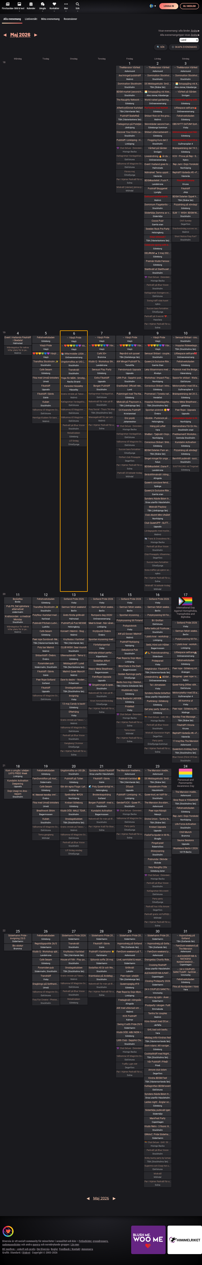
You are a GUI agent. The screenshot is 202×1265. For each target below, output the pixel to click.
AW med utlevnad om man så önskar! (130, 1008)
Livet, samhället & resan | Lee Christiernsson (130, 959)
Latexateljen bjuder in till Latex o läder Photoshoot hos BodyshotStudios (186, 418)
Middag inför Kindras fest (158, 1037)
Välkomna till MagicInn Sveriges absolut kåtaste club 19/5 (46, 827)
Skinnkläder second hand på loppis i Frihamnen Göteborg (158, 124)
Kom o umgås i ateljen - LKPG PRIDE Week (18, 772)
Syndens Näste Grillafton (157, 693)
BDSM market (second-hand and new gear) (130, 91)
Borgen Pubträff (101, 386)
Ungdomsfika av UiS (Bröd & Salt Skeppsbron (73, 361)
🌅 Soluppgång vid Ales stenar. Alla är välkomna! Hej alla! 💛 (158, 91)
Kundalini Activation (185, 442)
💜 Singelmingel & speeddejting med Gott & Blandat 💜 (102, 685)
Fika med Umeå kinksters (46, 377)
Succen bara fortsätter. (158, 308)
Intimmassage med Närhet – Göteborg (186, 132)
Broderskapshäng (102, 794)
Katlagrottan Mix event (157, 891)
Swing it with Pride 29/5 (129, 1024)
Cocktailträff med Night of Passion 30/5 (158, 1053)
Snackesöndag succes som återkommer (186, 228)
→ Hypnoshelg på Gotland (158, 943)
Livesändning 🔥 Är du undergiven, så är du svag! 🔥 (158, 156)
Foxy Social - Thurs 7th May (102, 409)
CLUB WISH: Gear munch (74, 647)
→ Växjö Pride (73, 337)
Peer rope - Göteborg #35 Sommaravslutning (186, 708)
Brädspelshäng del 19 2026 (186, 148)
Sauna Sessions (185, 840)
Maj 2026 (20, 34)
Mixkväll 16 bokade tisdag (157, 585)
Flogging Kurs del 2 (158, 140)
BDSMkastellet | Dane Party (158, 466)
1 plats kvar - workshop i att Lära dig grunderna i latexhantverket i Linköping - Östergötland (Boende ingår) (158, 636)
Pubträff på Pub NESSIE (73, 623)
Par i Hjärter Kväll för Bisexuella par (102, 826)
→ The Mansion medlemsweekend (158, 770)
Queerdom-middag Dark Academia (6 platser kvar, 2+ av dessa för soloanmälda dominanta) (186, 749)
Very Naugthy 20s (157, 867)
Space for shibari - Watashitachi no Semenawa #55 (186, 377)
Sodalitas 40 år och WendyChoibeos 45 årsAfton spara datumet (102, 967)
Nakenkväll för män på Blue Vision (102, 401)
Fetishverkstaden (185, 116)
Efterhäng (74, 712)
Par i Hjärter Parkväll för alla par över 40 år (102, 425)
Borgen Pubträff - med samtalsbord (102, 802)
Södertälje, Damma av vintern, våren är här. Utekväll (158, 212)
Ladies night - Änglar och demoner (158, 1102)
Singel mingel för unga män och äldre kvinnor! (158, 458)
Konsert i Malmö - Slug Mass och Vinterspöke (74, 631)
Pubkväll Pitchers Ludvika (46, 623)
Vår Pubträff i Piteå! (157, 1061)
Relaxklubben (73, 433)
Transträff (46, 976)
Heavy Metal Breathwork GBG (186, 402)
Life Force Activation (185, 824)
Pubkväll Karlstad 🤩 (130, 778)
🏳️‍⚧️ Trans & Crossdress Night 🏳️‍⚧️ (158, 538)
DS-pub (129, 786)
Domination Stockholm (130, 83)
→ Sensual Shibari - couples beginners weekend (186, 337)
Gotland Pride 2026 (74, 599)
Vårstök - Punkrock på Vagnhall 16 (158, 418)
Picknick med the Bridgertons (186, 369)
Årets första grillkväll (73, 615)
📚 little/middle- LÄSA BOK (73, 353)
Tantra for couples (157, 1013)
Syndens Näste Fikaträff (101, 770)
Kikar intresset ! (158, 237)
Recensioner (70, 18)
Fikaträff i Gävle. (45, 394)
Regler (54, 1249)
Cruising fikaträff (157, 965)
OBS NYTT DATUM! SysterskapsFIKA (186, 124)
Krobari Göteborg (74, 802)
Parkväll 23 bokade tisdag (129, 473)
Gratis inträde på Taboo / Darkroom (73, 394)
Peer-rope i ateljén (129, 976)
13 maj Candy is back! (73, 703)
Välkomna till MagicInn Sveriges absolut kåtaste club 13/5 (74, 727)
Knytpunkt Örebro (102, 631)
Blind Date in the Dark (130, 666)
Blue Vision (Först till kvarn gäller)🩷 (186, 757)
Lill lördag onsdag (73, 850)
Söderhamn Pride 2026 (74, 935)
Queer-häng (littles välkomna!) (186, 684)
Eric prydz (130, 418)
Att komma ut (185, 700)
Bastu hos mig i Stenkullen (130, 682)
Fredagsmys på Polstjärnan (130, 124)
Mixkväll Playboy (157, 507)
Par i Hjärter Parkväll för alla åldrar (130, 179)
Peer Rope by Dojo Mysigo (130, 658)
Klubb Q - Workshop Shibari (102, 361)
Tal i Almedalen (158, 685)
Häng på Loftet (157, 426)
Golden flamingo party (129, 674)
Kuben (46, 402)
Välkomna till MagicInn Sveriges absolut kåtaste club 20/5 (74, 834)
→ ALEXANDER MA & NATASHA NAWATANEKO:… (185, 959)
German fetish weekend (74, 607)
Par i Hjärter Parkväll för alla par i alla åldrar (130, 465)
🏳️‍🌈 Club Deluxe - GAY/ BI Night (158, 717)
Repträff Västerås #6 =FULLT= (186, 733)
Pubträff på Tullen (74, 778)
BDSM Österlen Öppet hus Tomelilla (186, 196)
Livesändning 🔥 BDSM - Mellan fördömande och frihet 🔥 (158, 677)
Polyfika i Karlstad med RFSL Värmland (46, 615)
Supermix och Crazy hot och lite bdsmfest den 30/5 (158, 1166)
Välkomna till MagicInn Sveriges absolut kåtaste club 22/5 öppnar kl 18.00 (130, 818)
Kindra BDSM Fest (157, 1078)
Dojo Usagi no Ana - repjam (17, 792)
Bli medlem (189, 6)
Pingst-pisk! (158, 843)
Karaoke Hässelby (73, 386)
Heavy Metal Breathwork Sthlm (102, 668)
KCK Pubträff (130, 1016)
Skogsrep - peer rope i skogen (186, 676)
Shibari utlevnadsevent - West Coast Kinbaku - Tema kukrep (158, 132)
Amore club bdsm (157, 1069)
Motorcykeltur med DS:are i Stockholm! (186, 140)
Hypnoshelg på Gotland (129, 943)
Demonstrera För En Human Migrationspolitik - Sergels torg (186, 426)
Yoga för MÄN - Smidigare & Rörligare (73, 378)
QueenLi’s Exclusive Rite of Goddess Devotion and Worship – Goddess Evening (158, 490)
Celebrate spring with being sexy (158, 245)
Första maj (129, 171)
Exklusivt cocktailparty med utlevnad (158, 196)
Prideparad (157, 660)
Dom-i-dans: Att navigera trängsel (158, 1045)
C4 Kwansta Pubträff (130, 410)
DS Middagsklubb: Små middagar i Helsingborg (158, 778)
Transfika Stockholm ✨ (45, 361)
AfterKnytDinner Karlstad (130, 108)
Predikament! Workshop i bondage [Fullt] (186, 434)
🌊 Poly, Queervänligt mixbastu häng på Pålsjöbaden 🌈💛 (102, 786)
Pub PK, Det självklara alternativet (17, 608)
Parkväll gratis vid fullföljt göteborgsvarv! (158, 914)
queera (36, 1244)
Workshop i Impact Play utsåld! (158, 377)
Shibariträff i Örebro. (45, 655)
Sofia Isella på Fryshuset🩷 (158, 628)
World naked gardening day (158, 99)
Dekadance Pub (130, 650)
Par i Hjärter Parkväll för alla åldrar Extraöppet (74, 751)
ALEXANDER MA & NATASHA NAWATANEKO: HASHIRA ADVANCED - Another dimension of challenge (158, 973)
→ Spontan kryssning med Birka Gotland (130, 615)
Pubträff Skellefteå (129, 116)
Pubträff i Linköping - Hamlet (130, 140)
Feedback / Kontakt (69, 1249)
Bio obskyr (17, 945)
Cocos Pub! (158, 221)
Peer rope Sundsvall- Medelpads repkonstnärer (46, 639)
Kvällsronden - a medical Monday (17, 618)
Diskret (26, 1252)
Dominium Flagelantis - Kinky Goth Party (158, 204)
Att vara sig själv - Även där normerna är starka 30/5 (158, 997)
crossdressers (100, 1241)
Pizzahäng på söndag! (185, 204)
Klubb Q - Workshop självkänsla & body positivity (46, 951)
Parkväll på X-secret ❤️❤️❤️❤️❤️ (158, 316)
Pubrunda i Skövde (157, 859)
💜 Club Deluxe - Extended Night (130, 148)
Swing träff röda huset (157, 300)
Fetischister (85, 1241)
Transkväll (73, 369)
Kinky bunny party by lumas (158, 1158)
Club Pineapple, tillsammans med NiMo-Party (158, 554)
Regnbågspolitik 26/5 (46, 943)
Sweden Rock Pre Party (157, 229)
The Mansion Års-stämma (158, 802)
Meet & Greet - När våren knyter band (102, 623)
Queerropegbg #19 (129, 984)
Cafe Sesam (46, 369)
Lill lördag (74, 441)
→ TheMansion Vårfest (157, 67)
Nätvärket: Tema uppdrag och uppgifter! (158, 172)
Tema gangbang (45, 834)
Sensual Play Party (101, 369)
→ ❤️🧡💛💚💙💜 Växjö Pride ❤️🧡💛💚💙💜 (73, 345)
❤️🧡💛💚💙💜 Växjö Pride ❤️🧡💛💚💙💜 (46, 353)
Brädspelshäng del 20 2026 (186, 394)
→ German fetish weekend (102, 607)
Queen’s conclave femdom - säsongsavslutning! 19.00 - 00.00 (158, 482)
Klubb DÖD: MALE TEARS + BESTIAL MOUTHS (74, 810)
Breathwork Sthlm (46, 810)
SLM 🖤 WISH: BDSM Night (186, 212)
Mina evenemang (50, 18)
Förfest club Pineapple (129, 457)
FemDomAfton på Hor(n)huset (46, 778)
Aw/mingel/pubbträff (130, 75)
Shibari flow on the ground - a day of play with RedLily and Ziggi (158, 116)
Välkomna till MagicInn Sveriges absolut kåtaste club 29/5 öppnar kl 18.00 (130, 1056)
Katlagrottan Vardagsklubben (130, 156)
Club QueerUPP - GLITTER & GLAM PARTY (158, 523)
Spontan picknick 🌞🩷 (158, 410)
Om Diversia (43, 1249)
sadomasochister (11, 1244)
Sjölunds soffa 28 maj (101, 959)
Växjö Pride (46, 345)
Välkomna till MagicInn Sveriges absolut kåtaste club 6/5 (73, 417)
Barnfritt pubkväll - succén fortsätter (186, 458)
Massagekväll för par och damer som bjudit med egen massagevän (102, 417)
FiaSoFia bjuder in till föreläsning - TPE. (158, 835)
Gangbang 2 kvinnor (73, 743)
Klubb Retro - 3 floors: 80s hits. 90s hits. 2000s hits (158, 1126)
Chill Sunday (185, 221)
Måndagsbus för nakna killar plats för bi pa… (18, 348)
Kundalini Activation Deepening (17, 782)
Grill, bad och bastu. (157, 1029)
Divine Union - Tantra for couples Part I (158, 819)
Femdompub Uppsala (129, 369)
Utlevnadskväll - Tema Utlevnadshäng (74, 655)
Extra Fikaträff (101, 377)
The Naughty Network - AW (130, 99)
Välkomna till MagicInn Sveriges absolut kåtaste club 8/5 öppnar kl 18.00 (130, 442)
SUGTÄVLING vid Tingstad (185, 466)
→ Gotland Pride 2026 (101, 599)
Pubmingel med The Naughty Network (130, 394)
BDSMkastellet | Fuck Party (158, 180)
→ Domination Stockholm (158, 75)
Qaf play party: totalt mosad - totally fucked (158, 709)
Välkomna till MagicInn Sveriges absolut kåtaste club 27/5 (74, 983)
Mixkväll (158, 1173)
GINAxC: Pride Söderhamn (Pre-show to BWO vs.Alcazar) (158, 1134)
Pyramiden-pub (46, 663)
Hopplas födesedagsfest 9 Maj (158, 402)
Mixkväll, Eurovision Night (158, 733)
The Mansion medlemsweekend (130, 770)
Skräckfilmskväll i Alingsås (158, 474)
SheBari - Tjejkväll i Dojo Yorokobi (158, 434)
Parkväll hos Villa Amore (157, 906)
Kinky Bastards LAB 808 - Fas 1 (130, 698)
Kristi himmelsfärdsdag (101, 701)
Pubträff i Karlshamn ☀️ (101, 951)
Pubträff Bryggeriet (157, 188)
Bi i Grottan (157, 620)
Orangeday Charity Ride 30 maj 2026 (158, 959)
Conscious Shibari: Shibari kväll (158, 442)
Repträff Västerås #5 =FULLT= (186, 172)
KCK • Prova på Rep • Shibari (186, 156)
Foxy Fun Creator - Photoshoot (46, 999)
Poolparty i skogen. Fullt (157, 1005)
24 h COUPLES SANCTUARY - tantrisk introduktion (158, 989)
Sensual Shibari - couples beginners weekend (158, 353)
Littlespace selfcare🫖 (185, 108)
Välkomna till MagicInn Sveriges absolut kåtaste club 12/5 (46, 695)
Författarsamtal (101, 644)
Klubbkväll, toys (130, 690)
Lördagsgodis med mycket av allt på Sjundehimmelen (158, 531)
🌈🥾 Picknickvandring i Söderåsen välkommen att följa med (158, 652)
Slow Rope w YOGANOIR (185, 800)
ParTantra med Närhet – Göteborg (158, 108)
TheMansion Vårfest (129, 67)
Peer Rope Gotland (45, 679)
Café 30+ (101, 353)
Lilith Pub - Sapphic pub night (130, 377)
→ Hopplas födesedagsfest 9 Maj (186, 345)
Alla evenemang (12, 20)
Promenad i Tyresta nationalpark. (158, 394)
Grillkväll (129, 967)
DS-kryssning (157, 851)
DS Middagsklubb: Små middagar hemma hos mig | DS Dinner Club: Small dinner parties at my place (158, 83)
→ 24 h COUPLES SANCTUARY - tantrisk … (185, 971)
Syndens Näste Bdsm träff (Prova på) (158, 498)
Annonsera (87, 1249)
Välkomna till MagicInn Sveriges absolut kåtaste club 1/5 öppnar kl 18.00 (130, 164)
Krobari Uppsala (157, 827)
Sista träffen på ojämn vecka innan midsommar (158, 570)
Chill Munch (185, 832)
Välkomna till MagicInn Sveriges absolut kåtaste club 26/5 (46, 992)
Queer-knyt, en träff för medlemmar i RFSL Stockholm (158, 794)
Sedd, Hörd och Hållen (157, 644)
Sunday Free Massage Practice (186, 716)
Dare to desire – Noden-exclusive (74, 679)
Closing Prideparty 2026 (157, 981)
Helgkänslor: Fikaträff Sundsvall (158, 668)
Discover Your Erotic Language (130, 132)
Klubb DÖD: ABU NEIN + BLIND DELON (130, 1032)
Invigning (74, 695)
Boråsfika (18, 599)
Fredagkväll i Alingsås (129, 1000)
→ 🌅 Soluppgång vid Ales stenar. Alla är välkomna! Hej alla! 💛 (186, 83)
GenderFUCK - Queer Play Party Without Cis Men (130, 802)
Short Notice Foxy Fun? (185, 236)
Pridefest (129, 706)
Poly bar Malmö (46, 647)
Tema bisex (129, 730)
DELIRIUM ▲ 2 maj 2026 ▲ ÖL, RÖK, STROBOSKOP (158, 253)
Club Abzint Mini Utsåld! (157, 515)
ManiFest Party (157, 1118)
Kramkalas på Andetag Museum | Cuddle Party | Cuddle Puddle (102, 976)
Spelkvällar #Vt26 (74, 794)
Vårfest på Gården (157, 148)
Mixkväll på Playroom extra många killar (130, 402)
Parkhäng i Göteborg (157, 701)
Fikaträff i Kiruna (185, 180)
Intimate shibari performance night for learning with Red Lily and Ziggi (102, 652)
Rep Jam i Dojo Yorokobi (185, 164)
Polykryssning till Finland (130, 620)
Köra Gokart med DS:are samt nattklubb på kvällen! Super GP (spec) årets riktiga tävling (158, 1021)
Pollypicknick (130, 625)
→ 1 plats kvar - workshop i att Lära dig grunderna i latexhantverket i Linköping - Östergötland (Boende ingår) (186, 644)
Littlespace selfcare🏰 (185, 652)
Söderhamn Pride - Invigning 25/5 (17, 937)
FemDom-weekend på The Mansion (130, 951)
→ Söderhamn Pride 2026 (102, 935)
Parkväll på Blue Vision (157, 285)
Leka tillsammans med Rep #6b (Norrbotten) (158, 369)
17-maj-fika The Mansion (185, 741)
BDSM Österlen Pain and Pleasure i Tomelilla (158, 450)
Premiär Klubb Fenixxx (157, 261)
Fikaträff (185, 188)
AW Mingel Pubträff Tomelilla (130, 361)
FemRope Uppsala (101, 677)
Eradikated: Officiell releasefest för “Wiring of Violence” (130, 386)
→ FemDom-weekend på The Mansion (158, 951)
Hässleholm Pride (157, 786)
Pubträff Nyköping (129, 642)
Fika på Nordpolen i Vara (186, 986)
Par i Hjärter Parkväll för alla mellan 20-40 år (102, 708)
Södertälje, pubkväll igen (157, 1110)
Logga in (169, 6)
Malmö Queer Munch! (74, 671)
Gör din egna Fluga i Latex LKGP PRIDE (74, 786)
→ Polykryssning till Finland (158, 615)
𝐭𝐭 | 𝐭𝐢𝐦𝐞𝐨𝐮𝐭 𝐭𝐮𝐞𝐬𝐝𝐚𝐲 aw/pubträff (46, 794)
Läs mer (75, 1244)
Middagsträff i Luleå (73, 663)
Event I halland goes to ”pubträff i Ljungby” (158, 164)
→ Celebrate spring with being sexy (186, 99)
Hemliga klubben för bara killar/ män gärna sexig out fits (46, 417)
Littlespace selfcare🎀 (185, 353)
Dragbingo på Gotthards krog (46, 984)
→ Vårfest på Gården (185, 91)
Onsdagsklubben (74, 687)
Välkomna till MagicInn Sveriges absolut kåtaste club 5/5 (46, 410)
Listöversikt (31, 18)
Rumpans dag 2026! (101, 615)
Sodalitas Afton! (101, 660)
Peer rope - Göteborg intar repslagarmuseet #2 (186, 668)
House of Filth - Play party (74, 959)
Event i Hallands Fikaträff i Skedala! (18, 339)
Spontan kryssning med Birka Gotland (102, 639)
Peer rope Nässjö (157, 810)
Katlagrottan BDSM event (158, 1086)
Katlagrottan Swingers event (158, 293)
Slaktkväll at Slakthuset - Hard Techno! (158, 269)
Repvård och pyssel (130, 353)
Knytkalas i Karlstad (73, 639)
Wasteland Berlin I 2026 (185, 848)
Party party (157, 740)
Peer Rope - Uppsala (185, 410)
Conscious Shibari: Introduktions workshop (158, 386)
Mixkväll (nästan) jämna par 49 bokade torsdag (130, 187)
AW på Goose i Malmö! (129, 633)
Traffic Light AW (129, 1064)
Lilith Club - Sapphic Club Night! (130, 1040)
